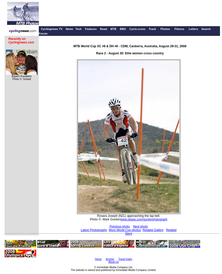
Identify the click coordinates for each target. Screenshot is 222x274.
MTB (113, 28)
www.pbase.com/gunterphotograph (143, 219)
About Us (113, 262)
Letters (193, 28)
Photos (165, 28)
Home (98, 259)
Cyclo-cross (137, 28)
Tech (78, 28)
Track (152, 28)
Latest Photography (94, 230)
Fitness (179, 28)
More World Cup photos (125, 230)
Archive (110, 259)
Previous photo (119, 226)
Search (206, 28)
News (69, 28)
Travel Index (125, 259)
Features (91, 28)
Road (103, 28)
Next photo (140, 226)
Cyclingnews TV (51, 28)
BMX (123, 28)
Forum (43, 33)
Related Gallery (152, 230)
